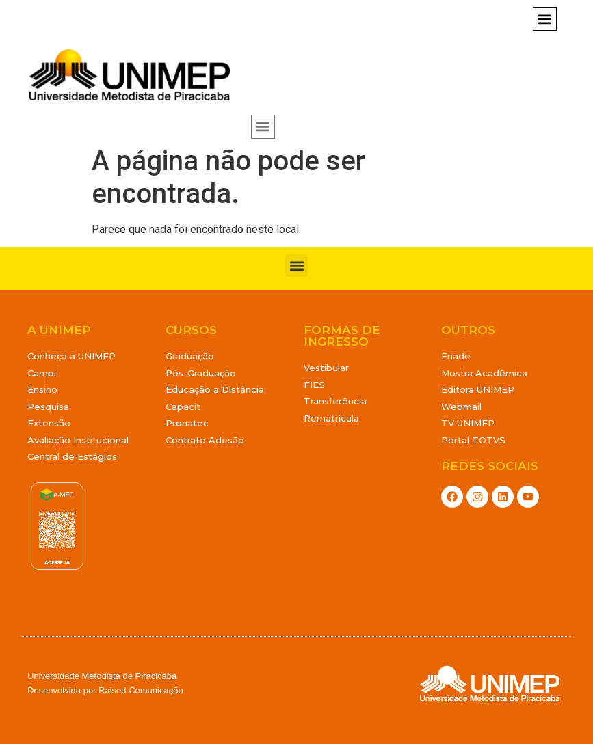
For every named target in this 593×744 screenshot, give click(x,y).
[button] (545, 19)
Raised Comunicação (140, 690)
